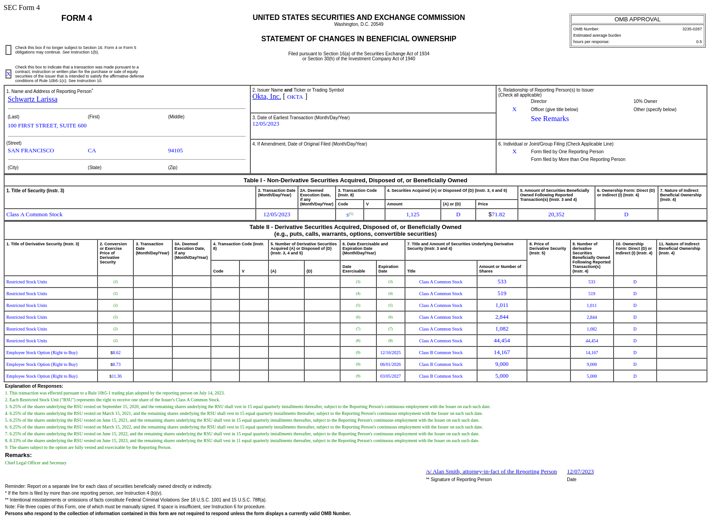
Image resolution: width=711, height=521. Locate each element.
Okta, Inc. (267, 96)
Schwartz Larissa (33, 99)
